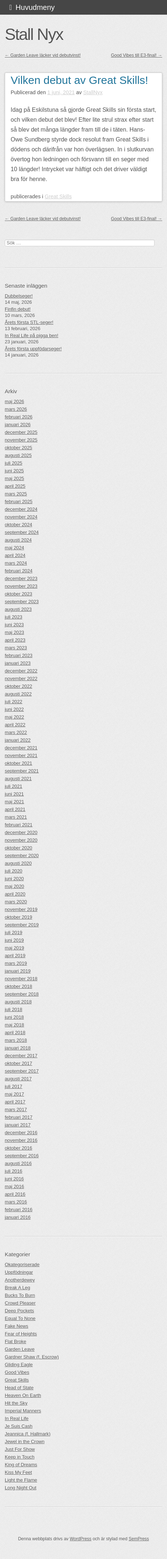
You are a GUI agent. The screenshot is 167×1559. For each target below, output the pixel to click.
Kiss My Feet (18, 1472)
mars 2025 (16, 494)
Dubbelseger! (19, 296)
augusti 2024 (18, 540)
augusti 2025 (18, 455)
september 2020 (22, 855)
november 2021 (21, 755)
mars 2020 (16, 901)
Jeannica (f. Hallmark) (27, 1434)
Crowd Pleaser (20, 1303)
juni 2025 (14, 470)
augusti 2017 (18, 1078)
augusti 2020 (18, 863)
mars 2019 (16, 963)
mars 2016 (16, 1202)
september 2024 (22, 532)
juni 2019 (14, 940)
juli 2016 (13, 1171)
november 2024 (21, 517)
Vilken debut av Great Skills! (79, 80)
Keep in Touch (20, 1457)
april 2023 (15, 640)
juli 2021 (13, 786)
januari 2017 (17, 1125)
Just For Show (20, 1449)
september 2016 (22, 1155)
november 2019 (21, 909)
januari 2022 (17, 740)
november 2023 (21, 586)
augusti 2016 (18, 1163)
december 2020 (21, 832)
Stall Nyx (34, 34)
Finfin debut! (17, 309)
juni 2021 (14, 794)
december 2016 (21, 1132)
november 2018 (21, 978)
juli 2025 (13, 463)
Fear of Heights (21, 1334)
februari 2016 (18, 1209)
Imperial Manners (23, 1411)
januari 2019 (17, 971)
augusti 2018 (18, 1002)
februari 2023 (18, 655)
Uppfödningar (19, 1272)
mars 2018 (16, 1040)
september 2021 (22, 771)
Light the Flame (21, 1480)
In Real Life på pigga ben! (31, 335)
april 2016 (15, 1194)
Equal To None (20, 1318)
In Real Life (17, 1418)
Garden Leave (20, 1349)
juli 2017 (13, 1086)
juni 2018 (14, 1017)
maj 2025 (14, 478)
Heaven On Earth (23, 1395)
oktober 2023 (18, 594)
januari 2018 (17, 1048)
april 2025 (15, 486)
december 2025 (21, 432)
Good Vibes (17, 1372)
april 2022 (15, 724)
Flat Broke (15, 1341)
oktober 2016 (18, 1148)
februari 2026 (18, 417)
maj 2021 (14, 801)
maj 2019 (14, 948)
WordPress (80, 1538)
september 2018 (22, 994)
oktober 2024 (18, 524)
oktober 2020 (18, 848)
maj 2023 (14, 632)
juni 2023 (14, 624)
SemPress (138, 1538)
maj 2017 (14, 1094)
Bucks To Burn (20, 1295)
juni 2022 (14, 709)
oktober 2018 (18, 986)
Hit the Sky (16, 1403)
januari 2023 (17, 663)
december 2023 (21, 578)
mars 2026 (16, 409)
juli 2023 (13, 617)
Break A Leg (17, 1287)
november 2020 (21, 840)
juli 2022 (13, 701)
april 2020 (15, 894)
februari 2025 (18, 501)
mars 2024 (16, 563)
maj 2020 (14, 886)
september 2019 (22, 925)
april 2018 (15, 1032)
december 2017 (21, 1055)
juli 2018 (13, 1009)
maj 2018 (14, 1025)
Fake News (16, 1326)
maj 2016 (14, 1186)
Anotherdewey (20, 1280)
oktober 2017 (18, 1063)
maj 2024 (14, 547)
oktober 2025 (18, 447)
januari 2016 (17, 1217)
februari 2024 (18, 571)
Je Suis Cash (18, 1426)
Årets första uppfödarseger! (33, 348)
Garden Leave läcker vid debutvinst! (43, 55)
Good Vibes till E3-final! (136, 55)
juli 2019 (13, 932)
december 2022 (21, 671)
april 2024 (15, 555)
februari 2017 (18, 1117)
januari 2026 (17, 424)
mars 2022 (16, 732)
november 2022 (21, 678)
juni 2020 (14, 878)
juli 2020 (13, 871)
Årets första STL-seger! (29, 322)
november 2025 (21, 440)
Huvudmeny (35, 7)
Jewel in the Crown (24, 1441)
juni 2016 (14, 1179)
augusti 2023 (18, 609)
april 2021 (15, 809)
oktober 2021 (18, 763)
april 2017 (15, 1102)
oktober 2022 (18, 686)
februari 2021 (18, 825)
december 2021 (21, 748)
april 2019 (15, 955)
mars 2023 (16, 647)
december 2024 (21, 509)
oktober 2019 (18, 917)
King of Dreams (21, 1464)
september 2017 (22, 1071)
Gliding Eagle (19, 1364)
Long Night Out (20, 1487)
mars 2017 (16, 1109)
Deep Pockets (19, 1310)
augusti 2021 (18, 778)
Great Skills (58, 196)
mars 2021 (16, 817)
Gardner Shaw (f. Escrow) (32, 1357)
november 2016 (21, 1140)
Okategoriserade (22, 1264)
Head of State (19, 1387)
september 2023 (22, 601)
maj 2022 (14, 717)
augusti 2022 (18, 694)
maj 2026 (14, 401)
